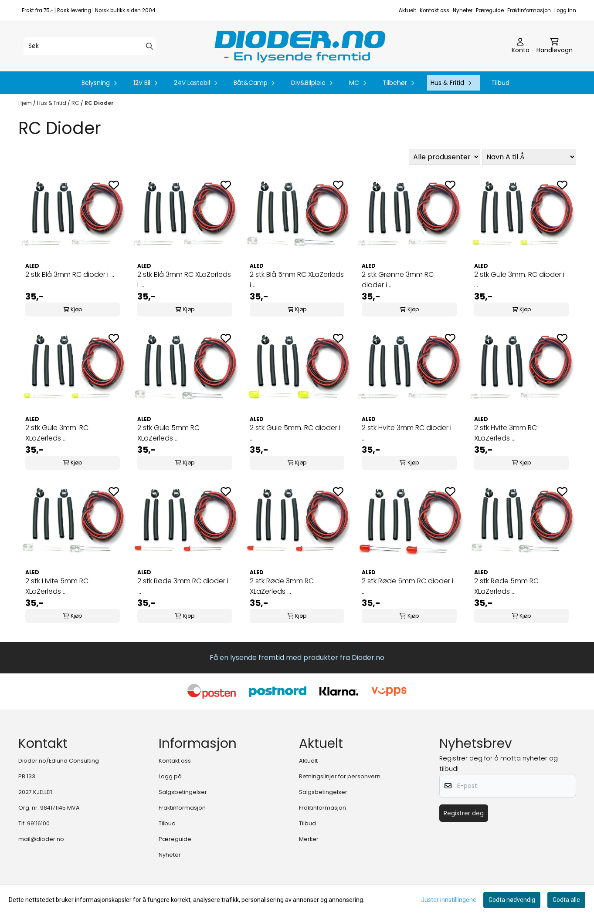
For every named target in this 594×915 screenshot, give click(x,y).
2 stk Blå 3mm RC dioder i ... (69, 274)
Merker (309, 839)
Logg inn (565, 10)
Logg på (170, 776)
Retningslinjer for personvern (339, 776)
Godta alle (566, 899)
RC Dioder (99, 103)
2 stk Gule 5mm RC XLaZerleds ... (168, 433)
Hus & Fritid (52, 103)
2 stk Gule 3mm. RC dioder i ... (519, 279)
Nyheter (462, 10)
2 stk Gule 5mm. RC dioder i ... (295, 433)
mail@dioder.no (41, 839)
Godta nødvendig (512, 899)
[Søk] (90, 46)
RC (76, 103)
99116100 (38, 823)
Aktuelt (407, 10)
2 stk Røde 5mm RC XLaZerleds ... (506, 586)
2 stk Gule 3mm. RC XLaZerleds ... (56, 433)
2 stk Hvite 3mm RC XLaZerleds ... (505, 433)
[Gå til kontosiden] (520, 46)
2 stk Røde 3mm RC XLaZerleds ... (282, 586)
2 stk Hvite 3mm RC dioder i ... (406, 433)
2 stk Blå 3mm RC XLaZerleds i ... (184, 279)
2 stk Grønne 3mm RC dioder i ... (398, 279)
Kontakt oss (434, 10)
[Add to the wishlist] (114, 185)
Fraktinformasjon (529, 10)
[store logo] (300, 46)
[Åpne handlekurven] (554, 46)
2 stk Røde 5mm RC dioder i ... (407, 586)
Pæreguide (490, 10)
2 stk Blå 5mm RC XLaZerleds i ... (297, 279)
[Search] (149, 46)
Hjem (25, 103)
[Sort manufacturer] (444, 157)
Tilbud (500, 82)
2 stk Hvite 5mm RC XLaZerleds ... (56, 586)
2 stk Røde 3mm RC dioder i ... (182, 586)
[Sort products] (529, 157)
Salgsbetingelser (183, 792)
